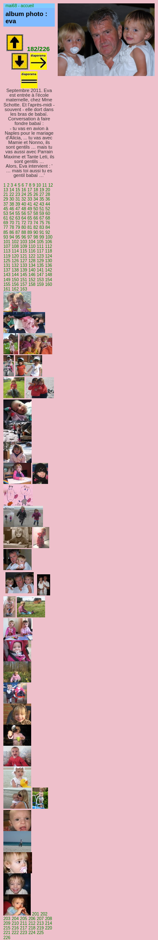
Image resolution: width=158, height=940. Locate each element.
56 (23, 213)
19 (41, 189)
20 (48, 189)
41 (29, 204)
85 (5, 232)
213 (40, 923)
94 (11, 237)
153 (40, 279)
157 (23, 284)
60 (48, 213)
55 (17, 213)
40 (23, 204)
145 (23, 274)
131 (7, 265)
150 (15, 279)
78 (11, 227)
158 (31, 284)
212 (31, 923)
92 (48, 232)
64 (23, 218)
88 (23, 232)
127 (23, 260)
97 (29, 237)
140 (31, 270)
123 (40, 256)
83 (41, 227)
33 (29, 199)
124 (48, 256)
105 (40, 241)
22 (11, 194)
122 (31, 256)
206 (31, 918)
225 (40, 932)
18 (35, 189)
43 (41, 204)
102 (15, 241)
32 (23, 199)
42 (35, 204)
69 (5, 222)
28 (48, 194)
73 (29, 222)
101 (7, 241)
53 (5, 213)
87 (17, 232)
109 (23, 246)
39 (17, 204)
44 (48, 204)
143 (7, 274)
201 (35, 914)
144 (15, 274)
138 (15, 270)
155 (7, 284)
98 (35, 237)
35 (41, 199)
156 (15, 284)
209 (7, 923)
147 (40, 274)
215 (7, 928)
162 (15, 289)
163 (23, 289)
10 (38, 185)
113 (7, 251)
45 (5, 208)
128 (31, 260)
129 (40, 260)
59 (41, 213)
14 (11, 189)
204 (15, 918)
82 (35, 227)
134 (31, 265)
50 (35, 208)
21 (5, 194)
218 (31, 928)
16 (23, 189)
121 (23, 256)
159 (40, 284)
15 (17, 189)
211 (23, 923)
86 (11, 232)
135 (40, 265)
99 (41, 237)
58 (35, 213)
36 (48, 199)
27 (41, 194)
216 (15, 928)
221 (7, 932)
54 (11, 213)
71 (17, 222)
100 (49, 237)
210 (15, 923)
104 (31, 241)
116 (31, 251)
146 (31, 274)
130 (48, 260)
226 (7, 937)
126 (15, 260)
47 (17, 208)
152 (31, 279)
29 (5, 199)
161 (7, 289)
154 (48, 279)
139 (23, 270)
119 (7, 256)
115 (23, 251)
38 (11, 204)
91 (41, 232)
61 (5, 218)
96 (23, 237)
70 (11, 222)
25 (29, 194)
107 (7, 246)
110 (31, 246)
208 (48, 918)
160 (48, 284)
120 (15, 256)
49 (29, 208)
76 (48, 222)
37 (5, 204)
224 (31, 932)
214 (48, 923)
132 (15, 265)
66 (35, 218)
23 (17, 194)
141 (40, 270)
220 (48, 928)
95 (17, 237)
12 (50, 185)
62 (11, 218)
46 (11, 208)
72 (23, 222)
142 (48, 270)
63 (17, 218)
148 (48, 274)
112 (48, 246)
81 (29, 227)
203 (7, 918)
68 (48, 218)
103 (23, 241)
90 (35, 232)
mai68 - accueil (19, 5)
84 (48, 227)
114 (15, 251)
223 (23, 932)
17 (29, 189)
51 (41, 208)
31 (17, 199)
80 (23, 227)
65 (29, 218)
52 (48, 208)
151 (23, 279)
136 (48, 265)
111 (40, 246)
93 (5, 237)
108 (15, 246)
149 (7, 279)
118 (48, 251)
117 (40, 251)
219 (40, 928)
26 (35, 194)
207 (40, 918)
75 (41, 222)
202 (44, 914)
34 (35, 199)
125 (7, 260)
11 (44, 185)
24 (23, 194)
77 (5, 227)
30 (11, 199)
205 (23, 918)
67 (41, 218)
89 (29, 232)
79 (17, 227)
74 (35, 222)
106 (48, 241)
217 (23, 928)
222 (15, 932)
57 (29, 213)
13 (5, 189)
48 (23, 208)
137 (7, 270)
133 (23, 265)
